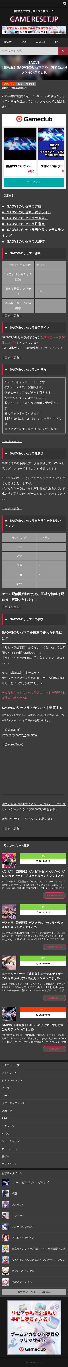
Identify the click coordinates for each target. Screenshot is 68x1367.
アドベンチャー (11, 1072)
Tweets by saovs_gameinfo (19, 735)
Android (40, 42)
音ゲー (5, 1156)
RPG (4, 1118)
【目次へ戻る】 (12, 315)
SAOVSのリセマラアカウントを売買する (32, 708)
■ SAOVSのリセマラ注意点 (23, 224)
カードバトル (9, 1148)
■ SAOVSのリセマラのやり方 (25, 218)
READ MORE (54, 895)
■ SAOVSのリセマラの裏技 (23, 241)
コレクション (9, 1164)
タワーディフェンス (13, 1103)
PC (57, 42)
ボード (5, 1095)
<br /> (34, 770)
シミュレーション (12, 1080)
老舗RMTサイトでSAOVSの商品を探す (27, 818)
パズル (5, 1133)
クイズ (5, 1088)
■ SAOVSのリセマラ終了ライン (26, 212)
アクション (8, 1126)
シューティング (11, 1141)
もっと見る (34, 181)
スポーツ (7, 1110)
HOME (8, 42)
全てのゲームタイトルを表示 (34, 1292)
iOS (24, 42)
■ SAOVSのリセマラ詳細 (21, 206)
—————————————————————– (33, 794)
